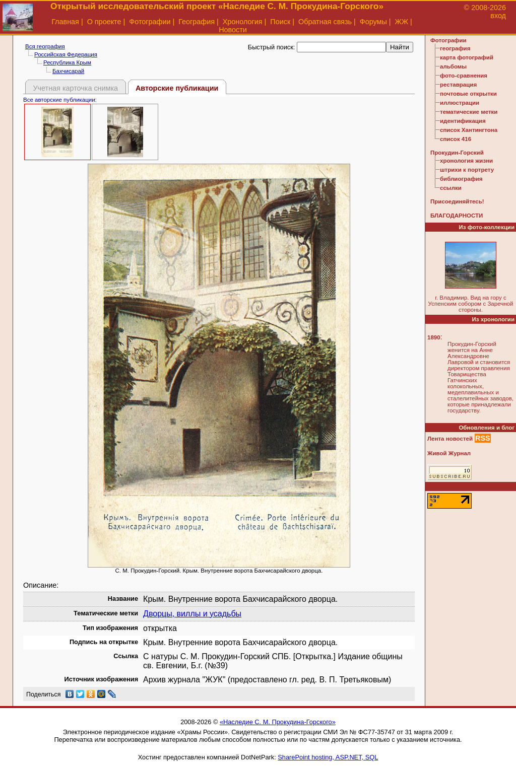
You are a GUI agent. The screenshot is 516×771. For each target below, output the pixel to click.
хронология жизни (466, 161)
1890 (433, 337)
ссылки (451, 188)
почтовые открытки (468, 94)
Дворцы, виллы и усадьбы (192, 613)
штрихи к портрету (467, 170)
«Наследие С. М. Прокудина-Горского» (278, 722)
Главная (65, 22)
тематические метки (468, 112)
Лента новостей (450, 439)
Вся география (45, 46)
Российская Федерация (65, 54)
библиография (461, 179)
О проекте (104, 22)
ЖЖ (402, 22)
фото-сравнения (463, 76)
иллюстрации (459, 103)
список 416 (455, 139)
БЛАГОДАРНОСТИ (456, 216)
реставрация (458, 85)
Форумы (373, 22)
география (455, 48)
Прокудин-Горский (457, 153)
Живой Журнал (449, 453)
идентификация (463, 121)
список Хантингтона (468, 130)
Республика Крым (67, 62)
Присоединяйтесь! (457, 201)
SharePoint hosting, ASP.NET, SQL (328, 757)
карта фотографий (466, 57)
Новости (233, 30)
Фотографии (149, 22)
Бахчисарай (68, 71)
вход (498, 16)
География (196, 22)
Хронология (243, 22)
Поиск (280, 22)
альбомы (453, 66)
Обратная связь (325, 22)
